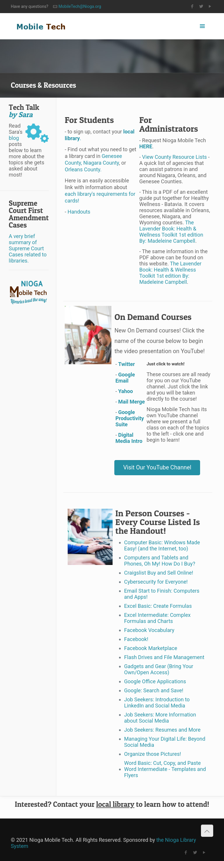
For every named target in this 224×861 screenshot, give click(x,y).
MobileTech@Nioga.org (80, 6)
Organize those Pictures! (152, 754)
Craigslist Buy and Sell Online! (158, 573)
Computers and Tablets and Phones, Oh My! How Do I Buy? (159, 560)
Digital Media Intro (129, 438)
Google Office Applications (155, 681)
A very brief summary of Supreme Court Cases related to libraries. (28, 248)
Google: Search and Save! (153, 690)
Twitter (126, 364)
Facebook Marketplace (150, 648)
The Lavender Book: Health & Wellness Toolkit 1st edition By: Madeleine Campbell (171, 231)
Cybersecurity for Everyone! (156, 582)
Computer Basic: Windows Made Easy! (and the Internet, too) (162, 545)
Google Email (125, 377)
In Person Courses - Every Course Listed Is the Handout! (158, 522)
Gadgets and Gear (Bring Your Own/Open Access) (158, 669)
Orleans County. (83, 169)
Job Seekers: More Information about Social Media (160, 718)
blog (14, 138)
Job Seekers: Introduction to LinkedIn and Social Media (157, 702)
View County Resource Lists (174, 157)
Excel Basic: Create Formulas (158, 606)
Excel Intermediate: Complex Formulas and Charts (157, 618)
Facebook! (136, 639)
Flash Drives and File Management (164, 657)
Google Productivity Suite (130, 418)
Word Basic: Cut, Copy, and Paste (162, 763)
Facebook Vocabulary (149, 630)
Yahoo (125, 391)
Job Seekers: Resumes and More (162, 730)
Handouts (79, 212)
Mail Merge (131, 402)
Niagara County (101, 163)
